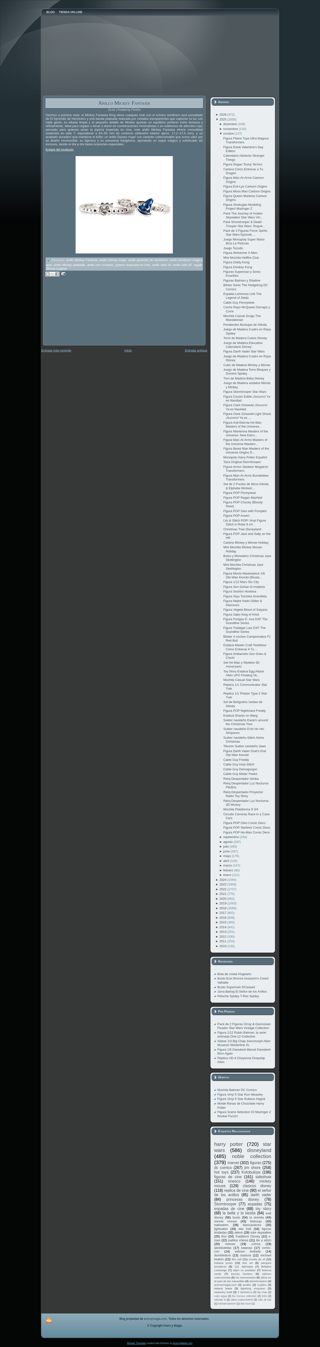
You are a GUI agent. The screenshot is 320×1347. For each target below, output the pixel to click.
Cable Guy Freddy (236, 760)
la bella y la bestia (239, 1213)
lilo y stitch (263, 1240)
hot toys (221, 1172)
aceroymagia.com (225, 1284)
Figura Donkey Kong (237, 267)
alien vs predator (244, 1270)
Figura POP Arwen (236, 515)
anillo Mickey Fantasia (82, 260)
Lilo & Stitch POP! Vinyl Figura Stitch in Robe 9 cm (244, 522)
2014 (223, 927)
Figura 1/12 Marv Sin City (241, 582)
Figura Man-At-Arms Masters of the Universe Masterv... (245, 442)
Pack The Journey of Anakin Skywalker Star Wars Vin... (243, 215)
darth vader (261, 1195)
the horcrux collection (244, 1296)
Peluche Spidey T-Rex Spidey (238, 996)
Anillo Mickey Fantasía (124, 103)
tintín (264, 1296)
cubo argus (220, 1296)
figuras (255, 1163)
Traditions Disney (247, 1236)
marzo (228, 865)
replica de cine (236, 1190)
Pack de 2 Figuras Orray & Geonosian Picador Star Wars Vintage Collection (244, 1026)
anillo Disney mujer (112, 260)
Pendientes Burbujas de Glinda (245, 324)
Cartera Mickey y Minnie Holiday (245, 542)
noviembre (231, 129)
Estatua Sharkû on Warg (240, 715)
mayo (227, 856)
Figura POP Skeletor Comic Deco (246, 827)
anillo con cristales (100, 265)
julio (226, 846)
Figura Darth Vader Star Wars (244, 351)
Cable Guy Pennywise (238, 302)
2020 (223, 899)
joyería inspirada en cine (132, 265)
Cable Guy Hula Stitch (238, 764)
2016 (223, 917)
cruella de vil (257, 1259)
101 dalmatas (243, 1266)
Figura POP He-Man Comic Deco (246, 832)
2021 (223, 894)
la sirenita (256, 1217)
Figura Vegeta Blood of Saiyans (245, 609)
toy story (263, 1209)
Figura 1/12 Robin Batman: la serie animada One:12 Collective (241, 1034)
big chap (262, 1292)
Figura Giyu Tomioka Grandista (245, 596)
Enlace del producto (60, 149)
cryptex (261, 1284)
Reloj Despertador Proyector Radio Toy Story (243, 794)
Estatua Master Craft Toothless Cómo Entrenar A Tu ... (244, 647)
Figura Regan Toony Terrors (242, 164)
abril (226, 861)
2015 (223, 922)
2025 (223, 119)
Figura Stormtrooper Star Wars (244, 392)
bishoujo (256, 1221)
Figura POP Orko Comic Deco (244, 823)
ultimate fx (220, 1299)
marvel (233, 1163)
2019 (223, 903)
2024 (223, 880)
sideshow (263, 1177)
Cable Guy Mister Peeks (240, 774)
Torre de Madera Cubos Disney (245, 338)
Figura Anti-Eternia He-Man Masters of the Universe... (242, 424)
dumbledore (222, 1255)
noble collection (251, 1156)
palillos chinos (238, 1240)
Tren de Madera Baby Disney (243, 378)
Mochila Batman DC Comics (237, 1090)
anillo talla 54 (161, 265)
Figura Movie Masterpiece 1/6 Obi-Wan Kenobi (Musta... (244, 575)
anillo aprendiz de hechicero (148, 260)
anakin (247, 1284)
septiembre (231, 837)
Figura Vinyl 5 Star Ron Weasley (240, 1094)
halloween (221, 1225)
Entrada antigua (196, 350)
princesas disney (242, 1199)
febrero (228, 870)
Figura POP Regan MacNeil (242, 497)
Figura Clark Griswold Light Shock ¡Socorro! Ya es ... (247, 416)
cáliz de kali (264, 1299)
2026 (223, 114)
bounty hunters (241, 1273)
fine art (247, 1262)
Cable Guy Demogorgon (240, 769)
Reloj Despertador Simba (240, 779)
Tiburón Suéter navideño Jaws (244, 746)
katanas (246, 1248)
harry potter (228, 1144)
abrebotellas (222, 1248)
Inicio (128, 350)
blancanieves (252, 1225)
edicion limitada (248, 1251)
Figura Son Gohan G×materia (244, 587)
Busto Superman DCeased (236, 987)
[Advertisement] (79, 314)
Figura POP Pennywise (239, 493)
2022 (223, 889)
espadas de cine (229, 1209)
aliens (238, 1232)
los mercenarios (246, 1277)
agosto (228, 842)
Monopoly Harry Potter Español (245, 457)
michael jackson (227, 1303)
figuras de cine (228, 1177)
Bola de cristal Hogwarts (234, 974)
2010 (223, 946)
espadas (255, 1204)
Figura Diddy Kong (236, 262)
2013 (223, 932)
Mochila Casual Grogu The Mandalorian (242, 318)
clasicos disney (257, 1186)
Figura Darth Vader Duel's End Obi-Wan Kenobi (244, 753)
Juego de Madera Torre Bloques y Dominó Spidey (247, 371)
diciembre (230, 124)
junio (227, 851)
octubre (229, 133)
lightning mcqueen (253, 1288)
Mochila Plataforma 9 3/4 (240, 809)
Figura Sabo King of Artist (241, 614)
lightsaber (221, 1229)
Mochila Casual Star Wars (241, 680)
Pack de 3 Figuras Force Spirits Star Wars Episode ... (245, 232)
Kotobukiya (251, 1172)
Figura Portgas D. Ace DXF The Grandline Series (245, 621)
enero (227, 875)
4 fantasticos (245, 1292)
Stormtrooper (225, 1204)
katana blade (223, 1288)
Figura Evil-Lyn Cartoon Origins (245, 186)
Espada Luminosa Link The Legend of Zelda (242, 296)
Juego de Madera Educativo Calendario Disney (243, 345)
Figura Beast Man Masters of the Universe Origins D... (246, 450)
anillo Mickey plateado (69, 265)
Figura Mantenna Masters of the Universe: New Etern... (245, 433)
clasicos (245, 1255)
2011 (223, 941)
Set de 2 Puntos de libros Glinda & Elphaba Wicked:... (245, 486)
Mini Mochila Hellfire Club (241, 257)
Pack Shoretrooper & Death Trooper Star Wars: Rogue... (244, 224)
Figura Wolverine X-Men (240, 253)
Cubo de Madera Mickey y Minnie (246, 365)
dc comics (223, 1168)
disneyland (259, 1150)
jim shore (252, 1168)
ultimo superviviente (242, 1299)
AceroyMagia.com (182, 1343)
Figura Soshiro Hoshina (239, 591)
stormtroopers (258, 1281)
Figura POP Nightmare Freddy (244, 710)
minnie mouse (225, 1221)
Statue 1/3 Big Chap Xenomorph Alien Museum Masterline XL (244, 1043)
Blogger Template (136, 1343)
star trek (244, 1229)
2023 (223, 884)
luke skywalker (261, 1232)
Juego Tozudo (233, 248)
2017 (223, 913)
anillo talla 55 (182, 265)
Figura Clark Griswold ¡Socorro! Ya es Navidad (245, 407)
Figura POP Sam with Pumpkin (245, 511)
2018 (223, 908)
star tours (245, 1303)
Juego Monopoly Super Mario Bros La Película (243, 241)
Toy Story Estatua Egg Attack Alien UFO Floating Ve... (243, 673)
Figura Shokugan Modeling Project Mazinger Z (242, 206)
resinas (230, 1244)
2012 (223, 936)
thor (224, 1236)
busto (236, 1217)
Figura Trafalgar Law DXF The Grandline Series (244, 630)
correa (255, 1244)
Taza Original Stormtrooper (242, 462)
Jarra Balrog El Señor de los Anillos (242, 991)
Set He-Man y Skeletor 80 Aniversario (241, 664)
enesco (234, 1181)
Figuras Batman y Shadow (241, 280)
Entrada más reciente (56, 350)
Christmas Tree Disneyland (242, 529)
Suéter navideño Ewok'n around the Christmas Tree (245, 722)
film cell (236, 1259)
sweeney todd (223, 1292)
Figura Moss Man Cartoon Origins (247, 191)
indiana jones (223, 1262)
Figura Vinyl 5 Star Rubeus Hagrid (241, 1099)
